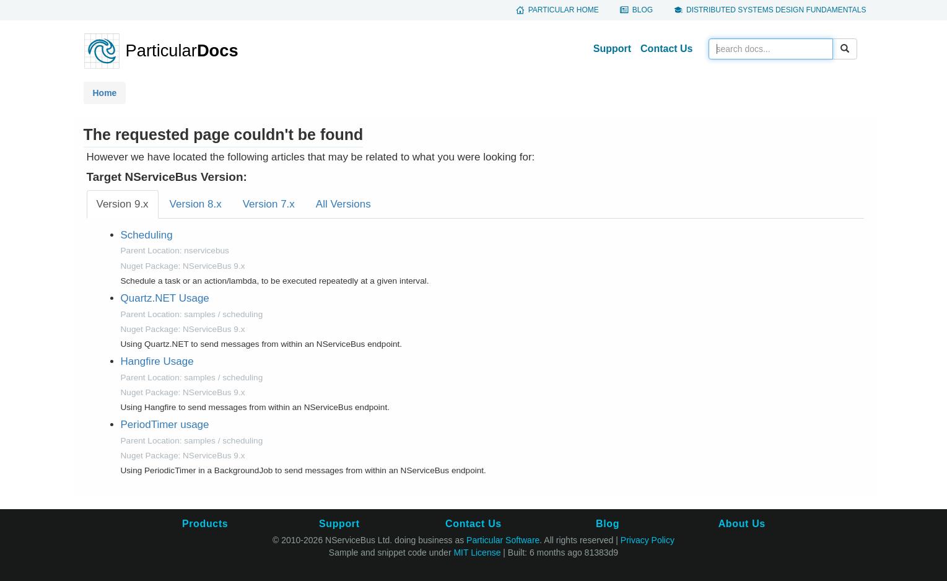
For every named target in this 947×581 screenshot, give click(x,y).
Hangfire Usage (157, 361)
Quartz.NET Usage (165, 298)
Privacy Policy (647, 540)
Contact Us (666, 48)
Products (205, 523)
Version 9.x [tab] (123, 204)
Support (612, 48)
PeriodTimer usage (165, 424)
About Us (742, 523)
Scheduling (147, 235)
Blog (642, 10)
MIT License (476, 552)
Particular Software (502, 540)
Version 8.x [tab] (196, 204)
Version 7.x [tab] (269, 204)
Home (105, 93)
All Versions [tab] (343, 204)
